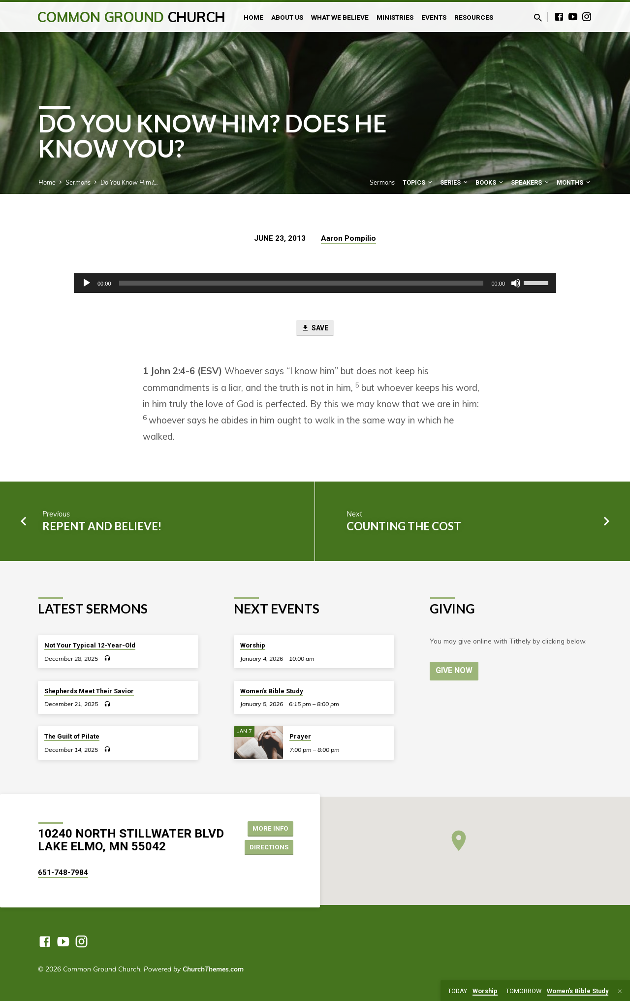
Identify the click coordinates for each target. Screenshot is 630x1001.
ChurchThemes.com (213, 969)
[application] (315, 283)
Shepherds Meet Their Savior (89, 691)
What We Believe (340, 17)
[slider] (301, 283)
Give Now (455, 670)
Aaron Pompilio (348, 238)
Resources (473, 17)
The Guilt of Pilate (71, 737)
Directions (267, 847)
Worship (252, 645)
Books (489, 182)
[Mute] (516, 283)
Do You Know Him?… (129, 182)
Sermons (78, 182)
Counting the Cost (403, 527)
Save (315, 328)
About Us (287, 17)
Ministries (395, 17)
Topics (418, 182)
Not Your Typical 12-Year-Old (89, 645)
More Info (268, 828)
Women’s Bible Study (271, 691)
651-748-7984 (63, 872)
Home (253, 17)
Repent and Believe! (101, 527)
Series (454, 182)
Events (433, 17)
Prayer (300, 737)
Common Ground (131, 17)
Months (574, 182)
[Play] (87, 283)
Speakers (530, 182)
